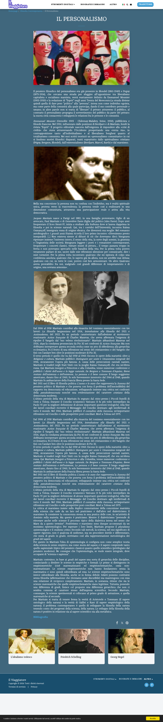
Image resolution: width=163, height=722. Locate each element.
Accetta (153, 718)
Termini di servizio (17, 687)
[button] (63, 4)
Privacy (34, 687)
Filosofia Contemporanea (31, 11)
